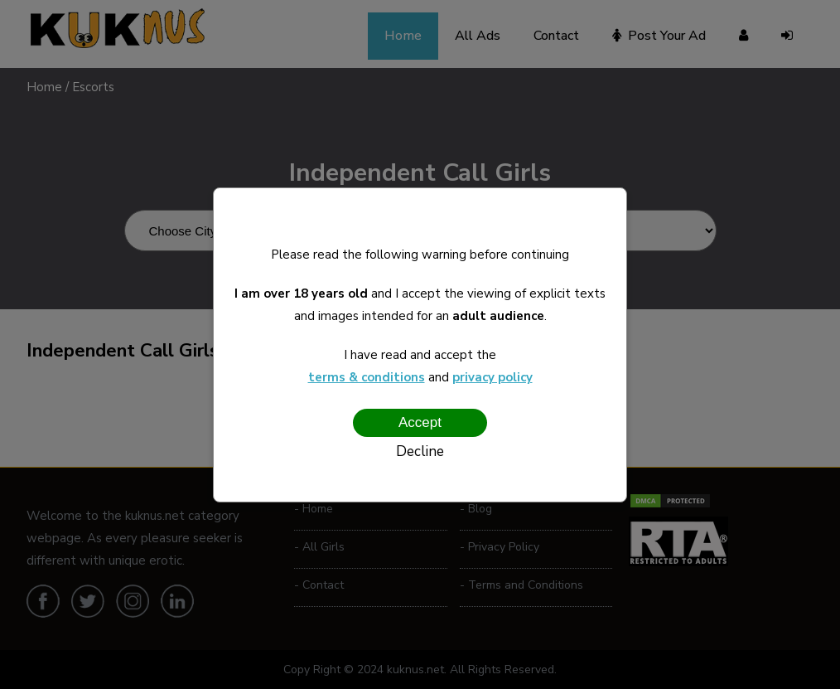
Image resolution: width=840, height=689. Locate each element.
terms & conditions (366, 377)
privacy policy (492, 377)
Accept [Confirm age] (420, 422)
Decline (420, 451)
